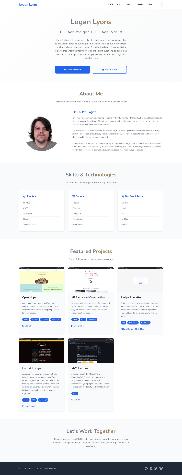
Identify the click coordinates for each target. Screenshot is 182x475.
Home (110, 4)
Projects (139, 4)
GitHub (26, 326)
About (120, 4)
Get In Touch (109, 69)
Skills (129, 4)
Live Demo (77, 326)
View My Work (72, 69)
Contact (150, 4)
